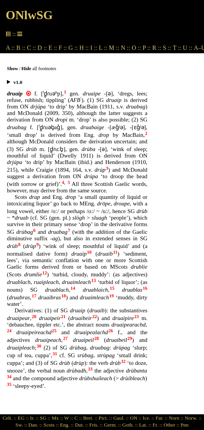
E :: (52, 47)
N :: (125, 47)
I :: (93, 47)
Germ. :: (112, 425)
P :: (147, 47)
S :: (167, 47)
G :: (73, 47)
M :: (114, 47)
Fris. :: (96, 425)
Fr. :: (157, 425)
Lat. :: (145, 425)
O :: (136, 47)
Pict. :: (105, 418)
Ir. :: (34, 418)
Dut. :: (81, 425)
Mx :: (57, 418)
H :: (84, 47)
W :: (68, 418)
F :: (63, 47)
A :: (10, 47)
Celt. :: (9, 418)
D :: (42, 47)
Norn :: (176, 418)
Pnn (185, 425)
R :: (156, 47)
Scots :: (51, 425)
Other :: (171, 425)
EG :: (23, 418)
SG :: (45, 418)
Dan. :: (35, 425)
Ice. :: (148, 418)
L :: (103, 47)
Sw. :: (21, 425)
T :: (177, 47)
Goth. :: (130, 425)
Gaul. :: (120, 418)
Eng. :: (67, 425)
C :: (31, 47)
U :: (187, 47)
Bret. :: (90, 418)
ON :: (135, 418)
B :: (21, 47)
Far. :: (162, 418)
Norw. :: (193, 418)
